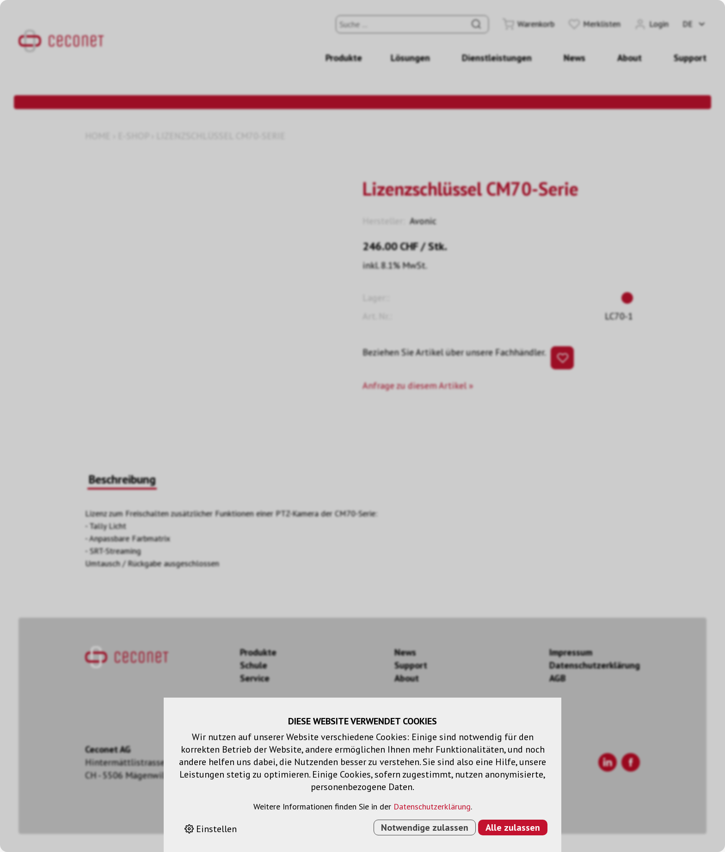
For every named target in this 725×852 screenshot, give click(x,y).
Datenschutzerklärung (432, 806)
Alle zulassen (512, 827)
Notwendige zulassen (424, 827)
